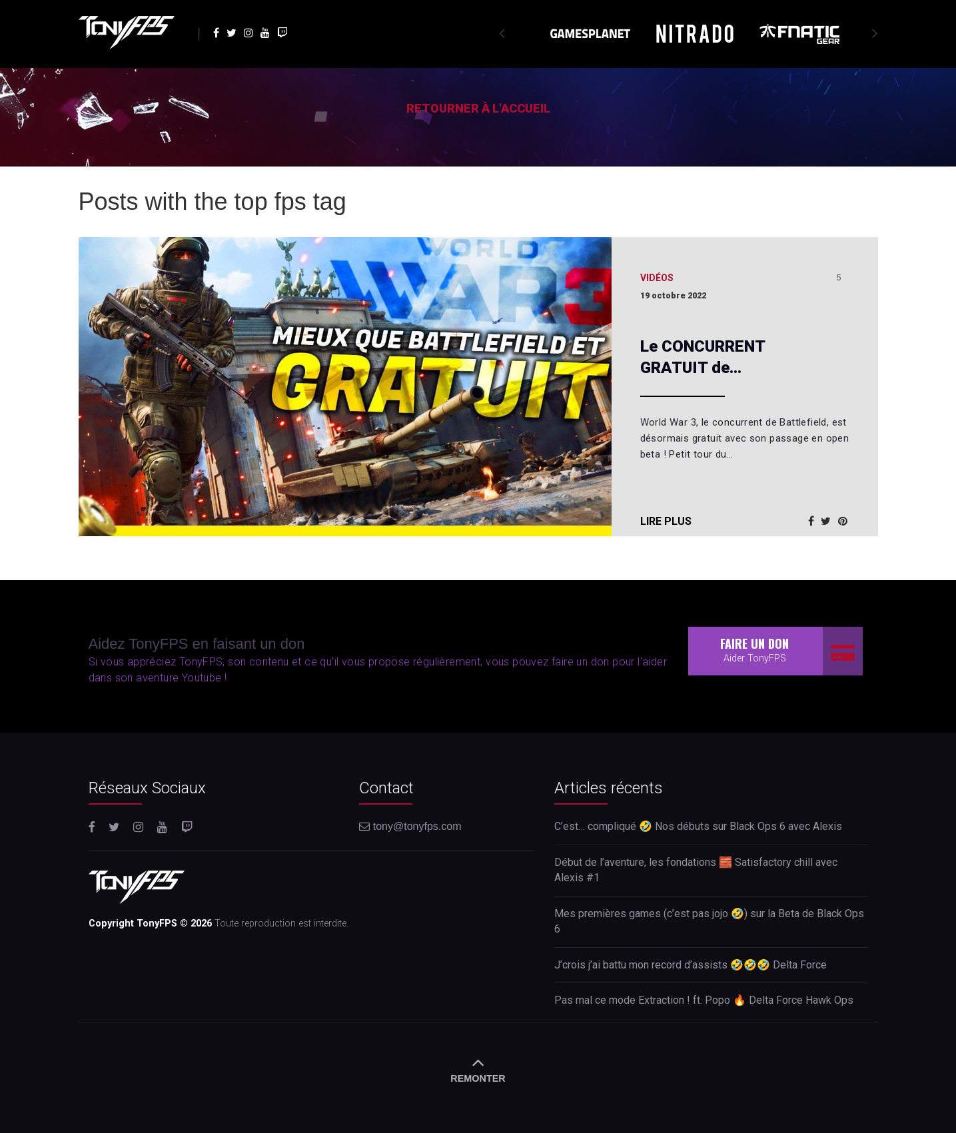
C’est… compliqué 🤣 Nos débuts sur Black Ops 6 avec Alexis (698, 826)
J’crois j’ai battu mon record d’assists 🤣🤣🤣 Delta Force (690, 964)
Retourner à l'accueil (478, 108)
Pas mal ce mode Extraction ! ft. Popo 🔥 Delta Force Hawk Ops (703, 1000)
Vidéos (657, 277)
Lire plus (666, 521)
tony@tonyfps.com (410, 826)
